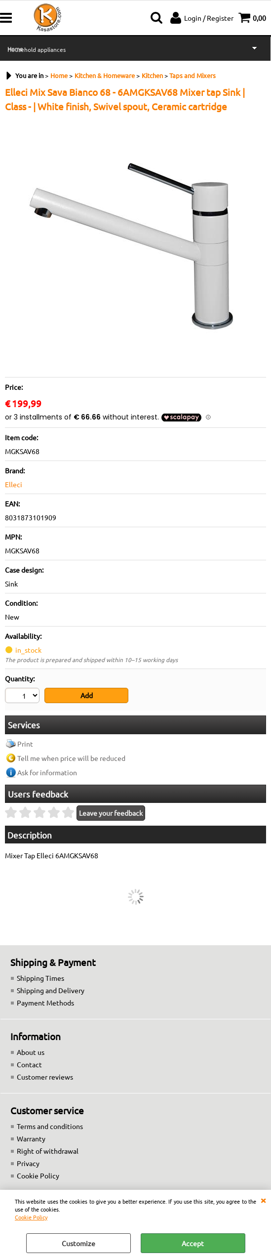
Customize (78, 1243)
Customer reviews (45, 1076)
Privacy (28, 1163)
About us (30, 1052)
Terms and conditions (50, 1126)
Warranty (31, 1138)
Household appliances (36, 49)
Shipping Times (40, 977)
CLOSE (263, 1200)
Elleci (13, 484)
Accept (193, 1243)
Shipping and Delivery (50, 990)
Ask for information (47, 772)
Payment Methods (45, 1002)
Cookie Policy (31, 1217)
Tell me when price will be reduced (71, 758)
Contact (29, 1064)
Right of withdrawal (47, 1150)
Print (25, 743)
